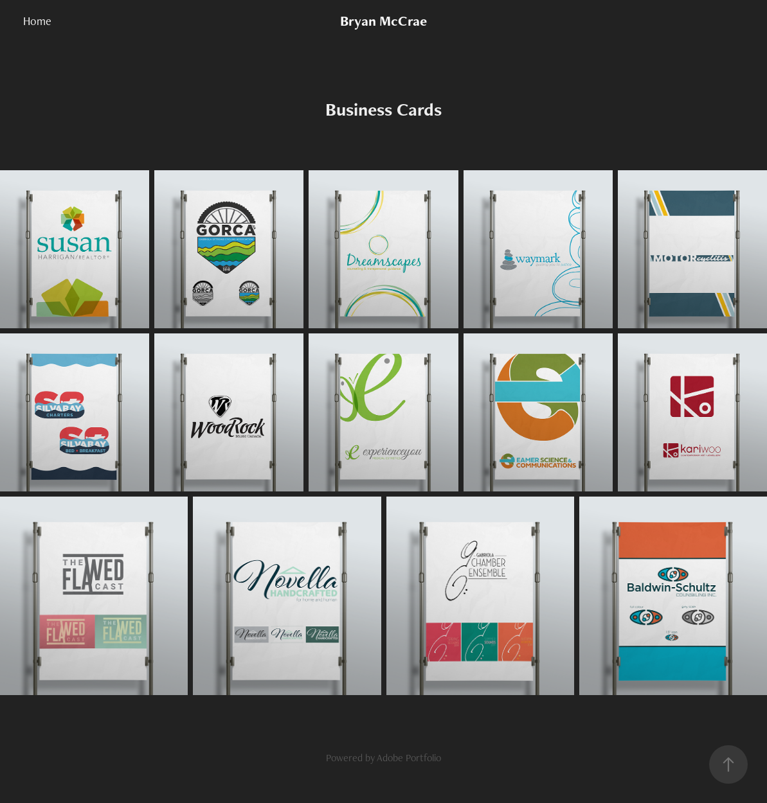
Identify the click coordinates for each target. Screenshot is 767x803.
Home (37, 20)
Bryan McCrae (383, 21)
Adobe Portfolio (409, 757)
